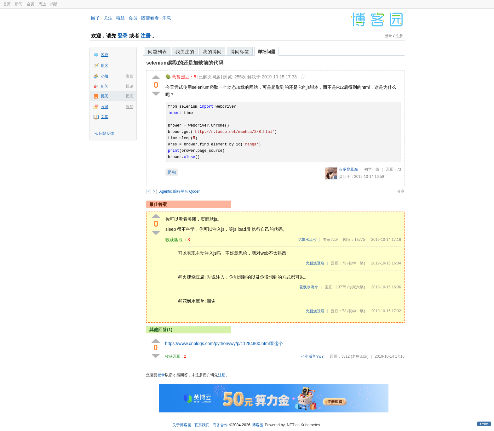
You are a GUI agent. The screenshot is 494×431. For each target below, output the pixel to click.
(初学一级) (356, 263)
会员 (30, 4)
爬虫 (171, 172)
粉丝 (120, 17)
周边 (42, 4)
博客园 (257, 425)
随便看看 (150, 17)
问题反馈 (106, 133)
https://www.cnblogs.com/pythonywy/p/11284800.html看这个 (224, 343)
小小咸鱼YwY (312, 356)
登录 (123, 35)
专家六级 (330, 239)
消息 (166, 17)
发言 (129, 76)
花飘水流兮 (307, 239)
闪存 (104, 55)
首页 (7, 4)
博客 (104, 65)
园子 (95, 17)
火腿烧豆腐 (348, 169)
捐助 (54, 4)
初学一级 (371, 169)
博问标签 (239, 51)
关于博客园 (181, 425)
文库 (104, 117)
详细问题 (266, 51)
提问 (129, 96)
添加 (129, 107)
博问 (104, 96)
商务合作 (220, 425)
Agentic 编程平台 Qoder (179, 191)
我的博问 (212, 51)
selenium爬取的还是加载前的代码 (184, 62)
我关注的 (184, 51)
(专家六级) (356, 287)
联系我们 (202, 425)
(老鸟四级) (359, 356)
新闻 (18, 4)
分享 (401, 191)
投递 (129, 86)
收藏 (104, 107)
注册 (146, 35)
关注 (108, 17)
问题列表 (157, 51)
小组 (104, 76)
